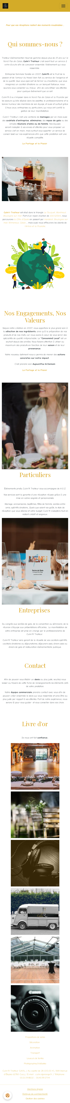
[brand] (18, 6)
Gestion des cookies (35, 1098)
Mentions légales (35, 1089)
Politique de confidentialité (35, 1094)
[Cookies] (7, 1095)
